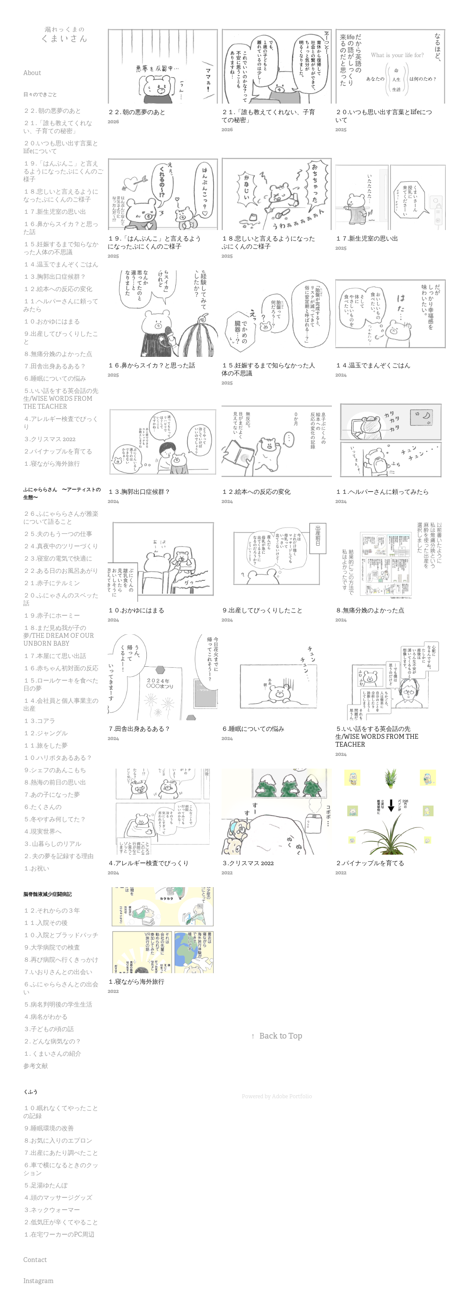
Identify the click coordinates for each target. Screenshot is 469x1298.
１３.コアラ (39, 721)
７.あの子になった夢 (51, 794)
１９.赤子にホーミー (51, 615)
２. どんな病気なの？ (52, 1041)
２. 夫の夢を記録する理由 (58, 856)
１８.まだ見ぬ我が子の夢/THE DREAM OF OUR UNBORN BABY (58, 635)
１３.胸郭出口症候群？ (54, 276)
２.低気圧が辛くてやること (60, 1222)
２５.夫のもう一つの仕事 (57, 534)
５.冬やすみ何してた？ (54, 819)
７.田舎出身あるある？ (54, 366)
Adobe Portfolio (292, 1096)
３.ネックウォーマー (51, 1210)
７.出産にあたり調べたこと (60, 1153)
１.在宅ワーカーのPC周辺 (59, 1234)
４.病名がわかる (45, 1017)
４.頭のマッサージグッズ (57, 1197)
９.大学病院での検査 (51, 947)
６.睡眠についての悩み (54, 378)
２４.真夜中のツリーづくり (60, 546)
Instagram (38, 1281)
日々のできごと (40, 94)
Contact (35, 1260)
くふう (30, 1091)
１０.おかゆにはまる (51, 321)
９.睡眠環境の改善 (48, 1128)
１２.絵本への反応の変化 (57, 289)
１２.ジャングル (45, 733)
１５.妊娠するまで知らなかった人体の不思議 (60, 248)
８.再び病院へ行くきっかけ (60, 960)
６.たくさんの (42, 807)
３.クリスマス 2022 (49, 439)
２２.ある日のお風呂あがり (60, 571)
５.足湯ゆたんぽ (45, 1185)
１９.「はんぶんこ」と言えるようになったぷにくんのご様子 (63, 171)
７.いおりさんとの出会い (57, 972)
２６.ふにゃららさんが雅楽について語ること (60, 517)
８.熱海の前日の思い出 (54, 782)
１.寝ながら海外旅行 (51, 463)
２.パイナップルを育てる (57, 451)
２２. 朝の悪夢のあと (52, 111)
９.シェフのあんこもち (54, 770)
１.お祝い (36, 868)
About (32, 73)
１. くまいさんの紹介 (52, 1053)
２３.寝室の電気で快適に (57, 558)
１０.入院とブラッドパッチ (60, 935)
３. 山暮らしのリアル (52, 844)
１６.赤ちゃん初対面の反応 (60, 668)
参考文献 (35, 1066)
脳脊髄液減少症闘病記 (47, 894)
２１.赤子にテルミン (51, 583)
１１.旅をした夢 (45, 745)
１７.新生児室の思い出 (54, 212)
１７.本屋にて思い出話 (54, 656)
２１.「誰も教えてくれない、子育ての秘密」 (57, 127)
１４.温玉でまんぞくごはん (60, 264)
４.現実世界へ (42, 831)
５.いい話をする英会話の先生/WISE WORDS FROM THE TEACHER (60, 398)
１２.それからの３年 (51, 910)
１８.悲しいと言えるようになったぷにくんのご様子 (60, 195)
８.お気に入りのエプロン (57, 1140)
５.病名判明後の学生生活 (57, 1004)
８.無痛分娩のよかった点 (57, 354)
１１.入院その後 (45, 923)
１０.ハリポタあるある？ (57, 758)
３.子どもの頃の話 (48, 1029)
